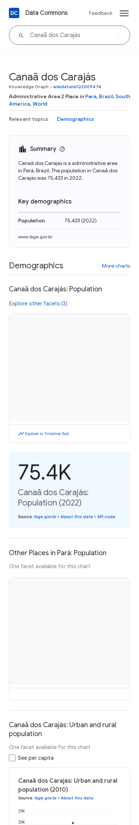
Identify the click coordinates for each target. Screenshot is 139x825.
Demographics (75, 119)
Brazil (106, 96)
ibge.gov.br (45, 516)
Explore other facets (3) (38, 303)
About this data (76, 516)
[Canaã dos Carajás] (69, 35)
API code (106, 516)
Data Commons (46, 13)
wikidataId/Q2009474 (77, 86)
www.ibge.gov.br (35, 236)
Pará (90, 96)
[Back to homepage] (14, 13)
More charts (116, 265)
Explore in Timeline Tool (47, 433)
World (40, 103)
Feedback (100, 13)
